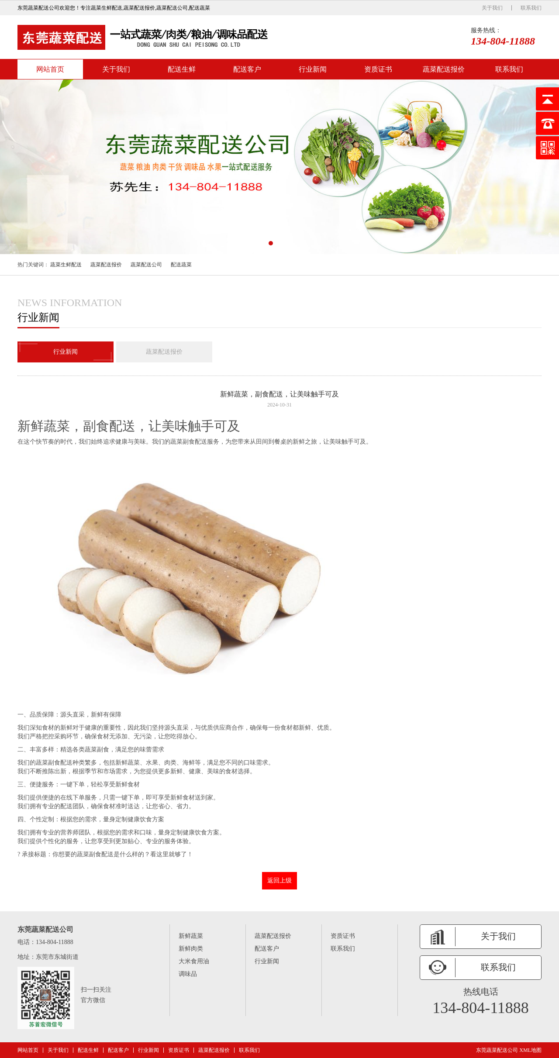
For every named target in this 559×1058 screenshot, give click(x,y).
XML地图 (530, 1050)
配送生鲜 (182, 69)
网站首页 (50, 69)
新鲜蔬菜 (191, 936)
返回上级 (279, 880)
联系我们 (531, 7)
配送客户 (247, 69)
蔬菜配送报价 (444, 69)
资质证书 (378, 69)
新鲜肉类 (191, 948)
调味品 (188, 974)
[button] (271, 243)
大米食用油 (194, 961)
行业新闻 (313, 69)
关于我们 (492, 7)
